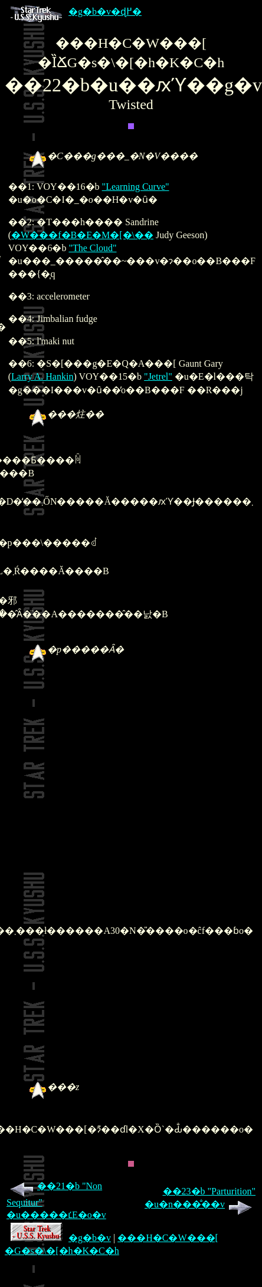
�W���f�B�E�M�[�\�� (82, 235)
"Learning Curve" (135, 187)
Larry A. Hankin (42, 376)
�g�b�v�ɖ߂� (76, 11)
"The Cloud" (92, 248)
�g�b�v (61, 1238)
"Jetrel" (158, 376)
